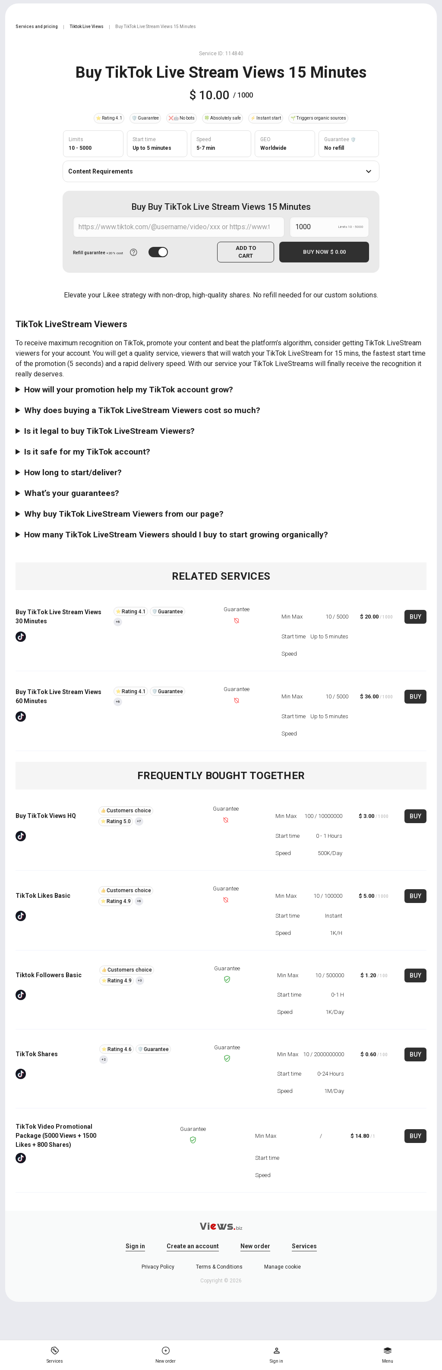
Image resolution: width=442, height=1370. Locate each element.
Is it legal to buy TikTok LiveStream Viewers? (109, 431)
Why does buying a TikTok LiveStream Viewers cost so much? (142, 410)
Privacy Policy (158, 1267)
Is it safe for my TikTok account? (87, 452)
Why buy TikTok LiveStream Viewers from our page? (124, 514)
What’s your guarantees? (71, 493)
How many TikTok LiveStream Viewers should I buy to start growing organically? (176, 535)
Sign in (135, 1246)
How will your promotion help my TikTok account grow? (128, 390)
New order (255, 1246)
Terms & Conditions (219, 1267)
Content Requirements (221, 171)
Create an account (193, 1246)
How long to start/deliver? (73, 472)
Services (304, 1246)
